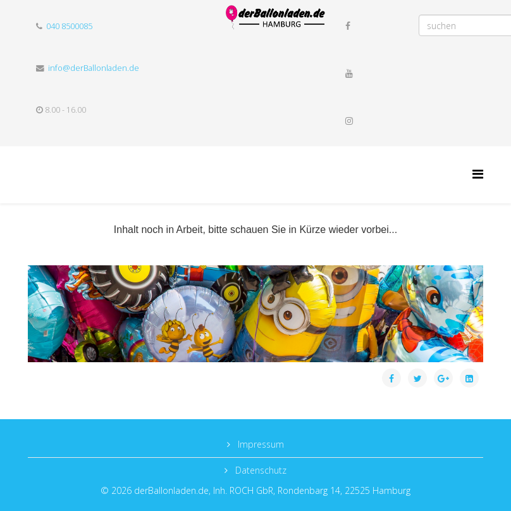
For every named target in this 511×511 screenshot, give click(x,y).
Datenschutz (259, 470)
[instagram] (349, 121)
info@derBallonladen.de (93, 68)
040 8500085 (69, 26)
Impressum (259, 444)
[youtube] (349, 73)
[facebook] (347, 26)
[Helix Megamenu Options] (477, 173)
